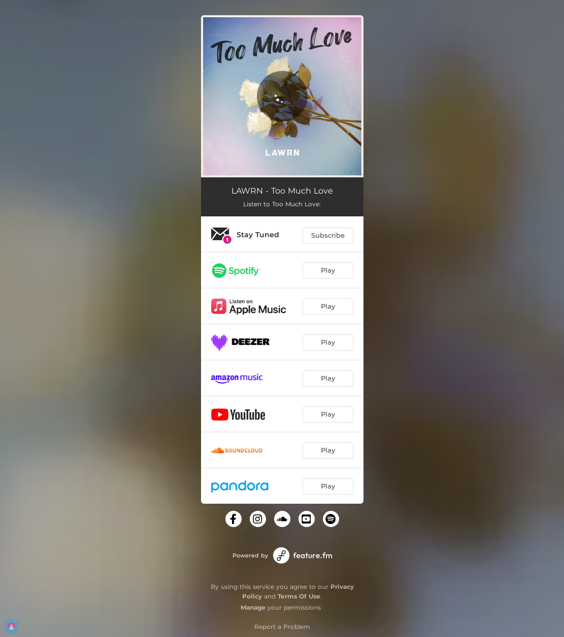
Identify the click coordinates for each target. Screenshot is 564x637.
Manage (253, 607)
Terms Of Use (299, 596)
